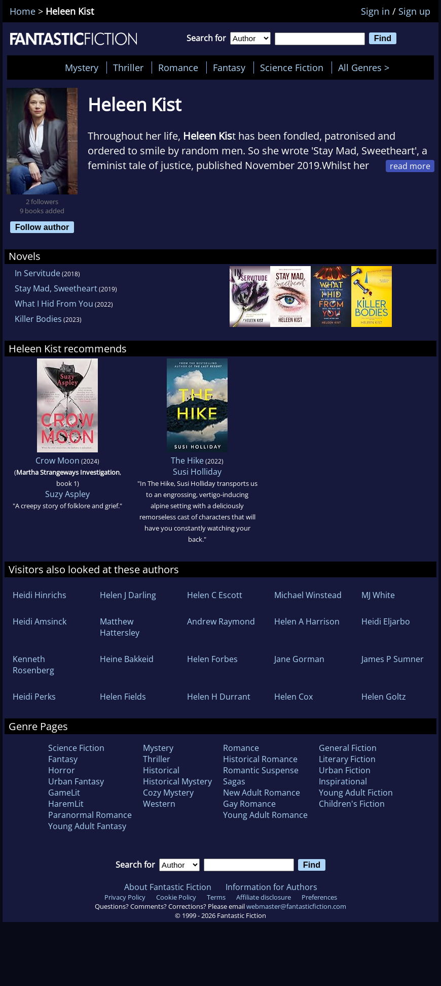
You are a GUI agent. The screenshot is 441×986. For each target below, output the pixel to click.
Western (159, 803)
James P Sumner (392, 659)
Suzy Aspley (67, 494)
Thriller (128, 67)
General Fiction (348, 747)
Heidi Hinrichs (39, 595)
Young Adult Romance (265, 814)
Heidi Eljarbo (385, 621)
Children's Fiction (352, 803)
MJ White (378, 595)
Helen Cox (293, 696)
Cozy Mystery (168, 792)
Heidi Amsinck (39, 621)
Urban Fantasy (76, 781)
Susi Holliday (197, 471)
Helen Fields (123, 696)
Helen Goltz (383, 696)
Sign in (375, 11)
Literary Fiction (347, 759)
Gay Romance (249, 803)
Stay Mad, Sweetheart (56, 288)
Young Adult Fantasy (87, 826)
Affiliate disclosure (263, 897)
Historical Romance (260, 759)
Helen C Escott (214, 595)
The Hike (187, 460)
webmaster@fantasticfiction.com (296, 906)
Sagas (234, 781)
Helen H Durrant (218, 696)
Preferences (319, 897)
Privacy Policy (124, 897)
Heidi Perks (34, 696)
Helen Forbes (212, 659)
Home (22, 11)
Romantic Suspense (261, 770)
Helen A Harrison (307, 621)
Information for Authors (271, 887)
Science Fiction (291, 67)
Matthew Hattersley (119, 627)
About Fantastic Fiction (167, 887)
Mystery (81, 67)
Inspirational (343, 781)
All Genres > (366, 67)
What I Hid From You (54, 303)
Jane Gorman (299, 659)
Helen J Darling (128, 595)
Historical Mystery (177, 781)
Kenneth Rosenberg (33, 664)
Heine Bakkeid (127, 659)
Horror (61, 770)
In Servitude (37, 273)
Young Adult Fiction (356, 792)
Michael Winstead (308, 595)
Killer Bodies (38, 318)
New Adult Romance (261, 792)
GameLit (64, 792)
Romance (178, 67)
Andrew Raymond (221, 621)
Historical (161, 770)
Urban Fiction (345, 770)
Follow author (42, 227)
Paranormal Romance (90, 814)
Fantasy (229, 67)
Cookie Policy (176, 897)
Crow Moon (57, 460)
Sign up (414, 11)
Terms (216, 897)
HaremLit (66, 803)
